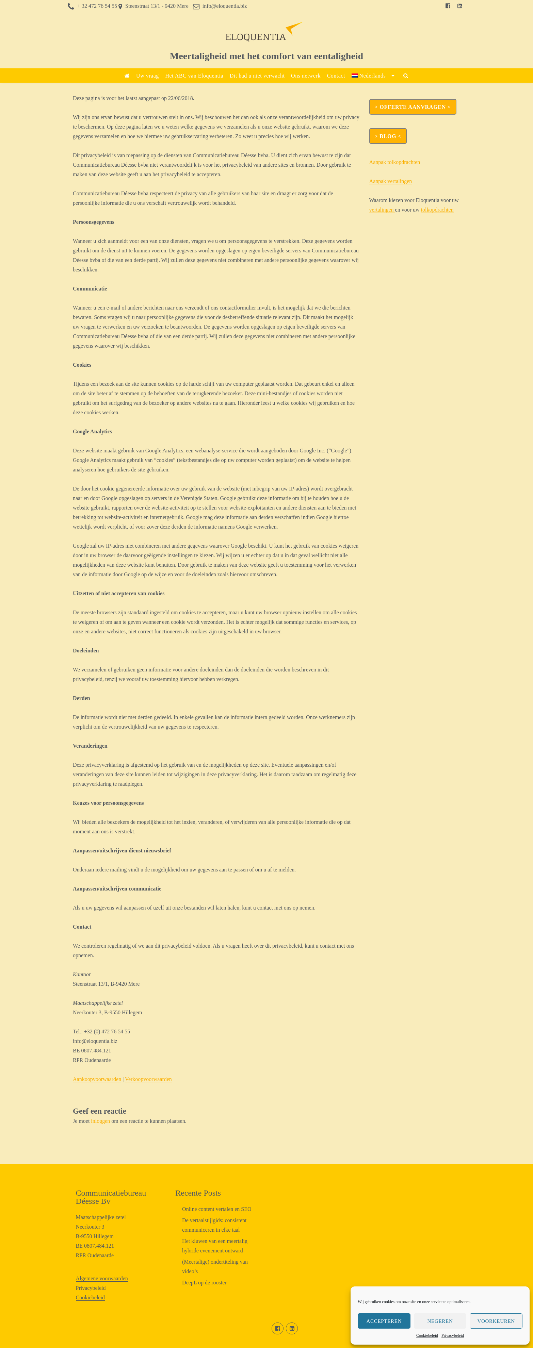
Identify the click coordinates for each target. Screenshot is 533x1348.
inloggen (100, 1121)
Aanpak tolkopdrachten (394, 162)
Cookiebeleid (427, 1335)
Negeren (440, 1321)
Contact (336, 76)
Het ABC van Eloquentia (194, 76)
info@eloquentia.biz (225, 6)
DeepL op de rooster (204, 1282)
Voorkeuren (496, 1321)
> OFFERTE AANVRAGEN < (413, 107)
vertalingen (382, 210)
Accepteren (384, 1321)
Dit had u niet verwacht (257, 76)
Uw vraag (147, 76)
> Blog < (388, 136)
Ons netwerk (306, 76)
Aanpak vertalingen (390, 181)
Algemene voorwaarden (102, 1278)
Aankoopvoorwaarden (97, 1079)
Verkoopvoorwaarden (148, 1079)
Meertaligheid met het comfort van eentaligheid (266, 56)
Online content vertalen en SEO (217, 1209)
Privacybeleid (452, 1335)
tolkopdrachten (437, 210)
